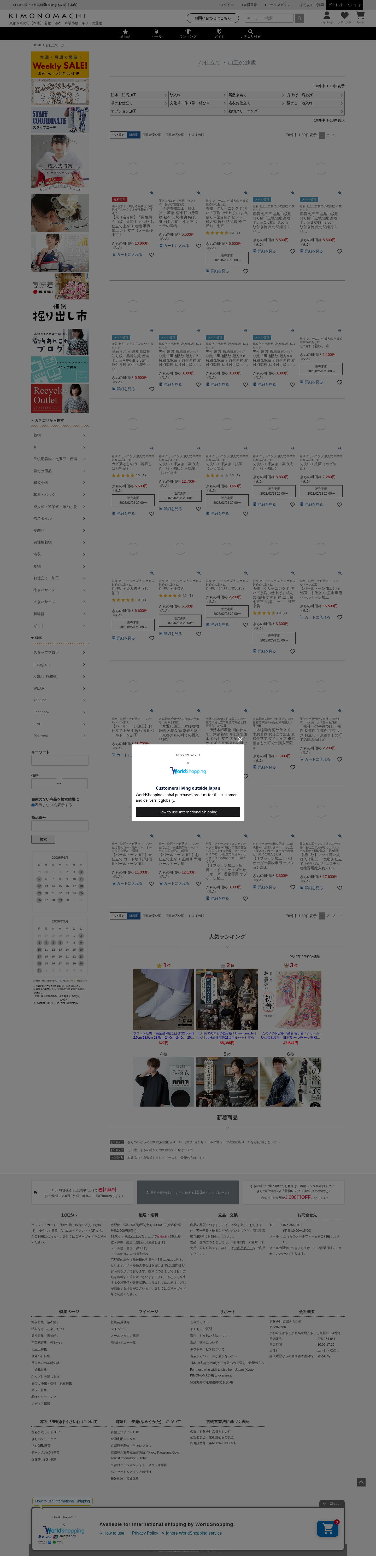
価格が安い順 (152, 135)
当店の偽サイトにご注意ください (63, 1512)
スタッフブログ (46, 652)
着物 (37, 435)
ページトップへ (361, 1482)
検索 (43, 839)
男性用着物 (42, 542)
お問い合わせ (228, 1529)
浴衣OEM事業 (41, 1446)
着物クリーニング (43, 1397)
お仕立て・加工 (46, 578)
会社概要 (307, 1311)
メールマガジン (278, 5)
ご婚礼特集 (39, 1370)
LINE (37, 724)
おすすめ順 (196, 135)
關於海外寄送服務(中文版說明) (211, 1382)
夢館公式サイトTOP (125, 1432)
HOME (37, 45)
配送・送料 (148, 1215)
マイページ (148, 1311)
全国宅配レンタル (123, 1439)
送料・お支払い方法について (210, 1336)
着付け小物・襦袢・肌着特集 (51, 1383)
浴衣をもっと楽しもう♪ (47, 1329)
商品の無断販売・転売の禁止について (128, 1512)
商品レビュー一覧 (123, 1342)
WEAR (38, 688)
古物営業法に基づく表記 (227, 1421)
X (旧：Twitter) (45, 676)
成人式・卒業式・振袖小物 (55, 507)
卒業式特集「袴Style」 (47, 1342)
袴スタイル (42, 518)
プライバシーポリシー (172, 1529)
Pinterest (40, 736)
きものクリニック (43, 1439)
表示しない (42, 805)
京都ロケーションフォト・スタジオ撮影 (139, 1465)
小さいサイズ (44, 590)
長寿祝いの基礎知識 (45, 1363)
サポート (228, 1311)
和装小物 (40, 483)
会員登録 (250, 5)
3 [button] (334, 135)
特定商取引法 (204, 1529)
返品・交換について (204, 1342)
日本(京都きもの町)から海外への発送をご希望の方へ (227, 1363)
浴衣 (37, 554)
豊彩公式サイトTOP (45, 1432)
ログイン (227, 5)
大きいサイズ (44, 602)
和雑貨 (38, 614)
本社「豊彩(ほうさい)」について (69, 1421)
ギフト (38, 626)
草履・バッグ (44, 495)
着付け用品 (42, 471)
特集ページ (69, 1311)
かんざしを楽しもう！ (47, 1376)
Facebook (41, 712)
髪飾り (38, 530)
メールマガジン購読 (125, 1336)
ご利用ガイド (84, 1236)
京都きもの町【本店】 (63, 5)
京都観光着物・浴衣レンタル (131, 1446)
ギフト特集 (39, 1390)
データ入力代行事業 (45, 1452)
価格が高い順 (175, 135)
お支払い (69, 1215)
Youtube (40, 700)
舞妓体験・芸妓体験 (125, 1478)
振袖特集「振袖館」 (45, 1336)
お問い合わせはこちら (213, 18)
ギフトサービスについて (207, 1349)
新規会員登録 (120, 1322)
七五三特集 (39, 1349)
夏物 (37, 566)
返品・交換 (228, 1215)
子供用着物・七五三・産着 (55, 459)
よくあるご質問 (312, 5)
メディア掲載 (40, 1403)
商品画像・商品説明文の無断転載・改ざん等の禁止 (206, 1512)
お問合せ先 (307, 1215)
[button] (341, 135)
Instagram (41, 664)
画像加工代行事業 (43, 1459)
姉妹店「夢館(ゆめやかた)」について (148, 1421)
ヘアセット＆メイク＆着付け (131, 1472)
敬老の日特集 (40, 1356)
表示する (63, 805)
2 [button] (328, 135)
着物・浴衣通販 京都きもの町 (179, 1549)
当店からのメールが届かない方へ (213, 1356)
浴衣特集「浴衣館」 (45, 1322)
